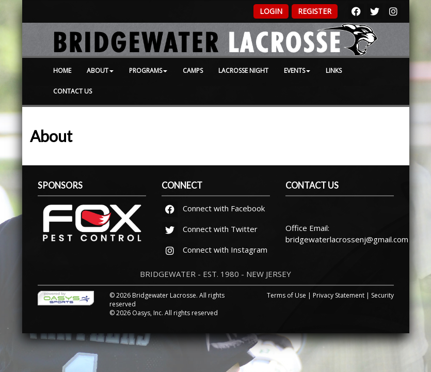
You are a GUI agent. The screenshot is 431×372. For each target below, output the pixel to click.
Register (314, 11)
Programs (148, 70)
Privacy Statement (338, 295)
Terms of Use (286, 295)
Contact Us (72, 91)
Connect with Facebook (213, 208)
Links (334, 70)
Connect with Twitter (210, 229)
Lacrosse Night (243, 70)
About (100, 70)
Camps (193, 70)
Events (297, 70)
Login (271, 11)
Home (62, 70)
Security (382, 295)
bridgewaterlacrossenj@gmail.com (346, 239)
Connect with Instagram (214, 249)
